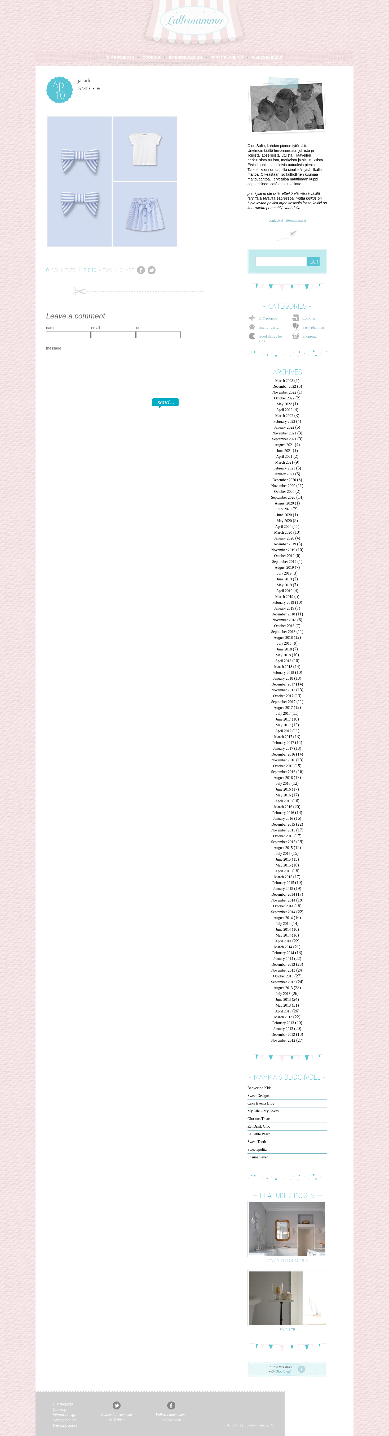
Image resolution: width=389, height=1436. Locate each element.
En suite (287, 1329)
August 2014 (283, 918)
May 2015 (283, 865)
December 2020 (284, 480)
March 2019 (284, 597)
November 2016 (283, 760)
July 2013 (283, 994)
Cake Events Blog (260, 1103)
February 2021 (284, 468)
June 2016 (283, 789)
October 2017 (283, 696)
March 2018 (283, 667)
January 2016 (283, 819)
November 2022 (284, 392)
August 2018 (283, 638)
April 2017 (283, 731)
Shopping (309, 336)
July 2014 (283, 924)
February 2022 (284, 422)
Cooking (308, 318)
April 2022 (284, 410)
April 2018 (283, 661)
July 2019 (284, 573)
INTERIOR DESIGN (185, 57)
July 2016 (283, 784)
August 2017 (283, 708)
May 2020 (284, 521)
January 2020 (284, 538)
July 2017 (283, 713)
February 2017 (283, 743)
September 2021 (284, 439)
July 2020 (284, 509)
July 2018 (284, 643)
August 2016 (283, 778)
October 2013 (283, 976)
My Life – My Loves (263, 1111)
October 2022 (284, 398)
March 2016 (283, 807)
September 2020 (283, 497)
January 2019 (284, 608)
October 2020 (284, 492)
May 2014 (283, 935)
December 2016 (283, 754)
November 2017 (283, 690)
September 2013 (283, 982)
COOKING (151, 57)
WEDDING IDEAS (267, 57)
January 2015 (283, 889)
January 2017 (283, 749)
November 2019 (283, 550)
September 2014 (283, 912)
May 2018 (283, 655)
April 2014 (283, 941)
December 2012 (283, 1035)
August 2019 (284, 568)
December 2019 (284, 544)
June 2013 (283, 1000)
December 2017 (283, 684)
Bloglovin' (283, 1371)
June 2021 (284, 451)
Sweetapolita (257, 1150)
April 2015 (283, 871)
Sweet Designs (258, 1096)
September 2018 (283, 632)
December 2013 (283, 965)
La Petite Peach (259, 1134)
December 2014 (283, 894)
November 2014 (283, 900)
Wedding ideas (65, 1425)
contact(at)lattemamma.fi (287, 220)
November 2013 (283, 970)
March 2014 (283, 947)
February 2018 (283, 673)
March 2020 (283, 532)
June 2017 (283, 719)
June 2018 (284, 649)
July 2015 (283, 854)
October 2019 (284, 556)
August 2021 (284, 445)
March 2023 (284, 381)
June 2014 (283, 930)
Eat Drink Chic (258, 1126)
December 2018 (283, 614)
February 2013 (283, 1023)
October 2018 (284, 626)
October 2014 (283, 906)
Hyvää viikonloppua (287, 1260)
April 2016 (283, 801)
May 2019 (284, 585)
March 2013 (283, 1017)
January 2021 (284, 474)
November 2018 (284, 620)
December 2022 (284, 387)
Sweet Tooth (256, 1142)
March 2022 (284, 416)
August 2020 (284, 503)
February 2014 (283, 953)
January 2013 (283, 1029)
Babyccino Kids (259, 1088)
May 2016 (283, 795)
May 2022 (284, 404)
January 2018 (283, 678)
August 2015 (283, 848)
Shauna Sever (257, 1157)
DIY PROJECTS (120, 57)
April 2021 (284, 457)
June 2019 (284, 579)
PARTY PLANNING (227, 57)
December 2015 (283, 824)
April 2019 (284, 591)
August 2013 (283, 988)
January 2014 (283, 959)
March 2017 (283, 737)
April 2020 (283, 527)
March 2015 (283, 877)
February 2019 (283, 603)
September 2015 (283, 842)
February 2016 (283, 813)
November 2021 (284, 433)
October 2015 (283, 836)
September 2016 (283, 772)
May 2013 (283, 1005)
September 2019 (284, 562)
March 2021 (284, 462)
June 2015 (283, 859)
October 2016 (283, 766)
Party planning (313, 327)
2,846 (90, 270)
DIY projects (268, 318)
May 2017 (283, 725)
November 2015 (283, 830)
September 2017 (283, 702)
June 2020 (284, 515)
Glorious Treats (259, 1119)
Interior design (269, 327)
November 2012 (283, 1040)
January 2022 (284, 427)
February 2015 (283, 883)
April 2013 (283, 1011)
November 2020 (283, 486)
